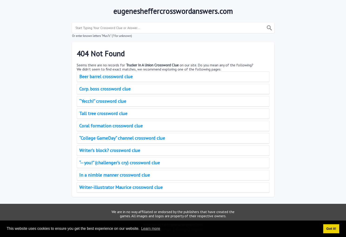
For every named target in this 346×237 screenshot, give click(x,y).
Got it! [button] (331, 229)
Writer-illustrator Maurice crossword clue (121, 187)
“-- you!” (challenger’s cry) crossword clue (119, 163)
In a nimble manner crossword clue (114, 175)
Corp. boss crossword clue (105, 89)
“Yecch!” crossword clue (102, 101)
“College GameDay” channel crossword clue (122, 138)
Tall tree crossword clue (103, 113)
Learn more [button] (150, 229)
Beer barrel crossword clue (106, 77)
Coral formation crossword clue (111, 126)
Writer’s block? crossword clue (109, 150)
